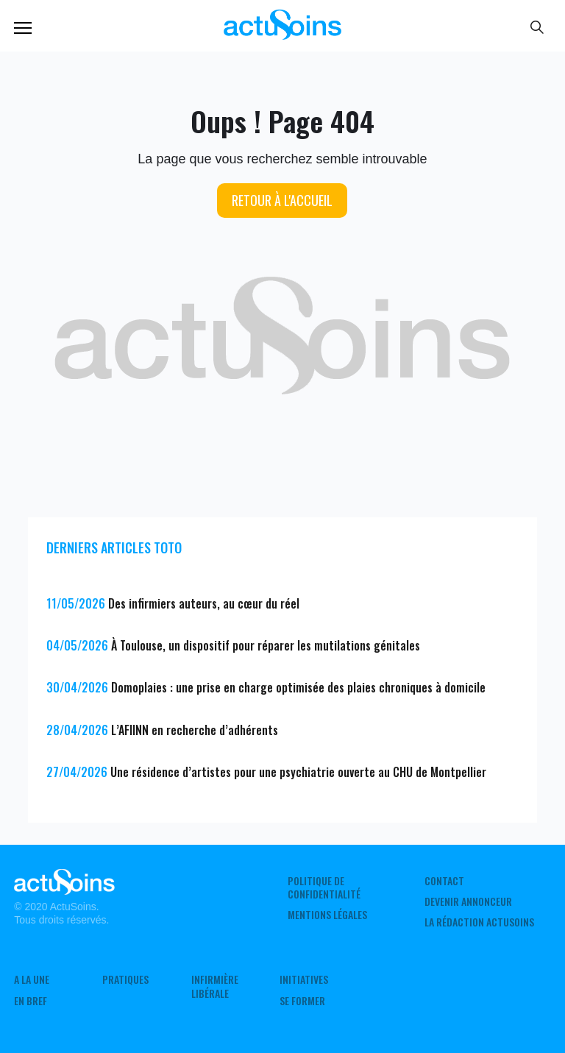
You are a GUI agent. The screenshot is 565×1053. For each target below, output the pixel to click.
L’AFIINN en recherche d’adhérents (194, 730)
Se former (302, 1000)
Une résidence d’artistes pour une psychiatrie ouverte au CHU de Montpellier (298, 772)
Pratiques (125, 979)
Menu (23, 28)
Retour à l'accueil (282, 200)
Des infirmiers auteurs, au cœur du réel (203, 603)
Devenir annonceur (468, 901)
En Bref (30, 1000)
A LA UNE (31, 979)
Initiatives (304, 979)
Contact (444, 880)
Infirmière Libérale (214, 986)
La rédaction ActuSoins (479, 922)
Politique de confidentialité (324, 887)
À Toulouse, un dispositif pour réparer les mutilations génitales (265, 645)
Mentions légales (327, 914)
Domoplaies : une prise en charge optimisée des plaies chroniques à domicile (298, 687)
